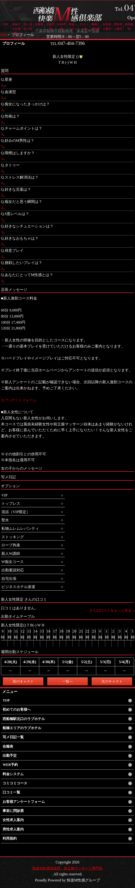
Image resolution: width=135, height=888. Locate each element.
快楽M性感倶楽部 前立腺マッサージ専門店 (67, 868)
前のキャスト (23, 681)
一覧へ (67, 681)
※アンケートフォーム (20, 400)
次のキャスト (112, 681)
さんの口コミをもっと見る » (110, 610)
